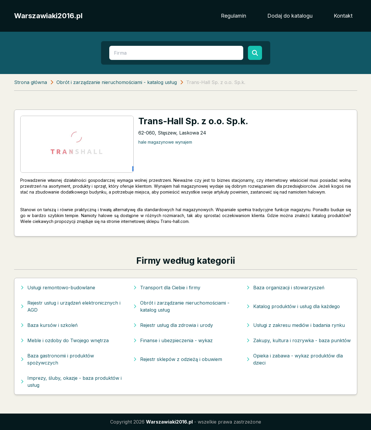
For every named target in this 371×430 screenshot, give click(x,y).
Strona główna (30, 82)
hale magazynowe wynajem (165, 142)
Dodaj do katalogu (290, 16)
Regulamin (233, 16)
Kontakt (343, 16)
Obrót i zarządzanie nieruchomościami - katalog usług (116, 82)
